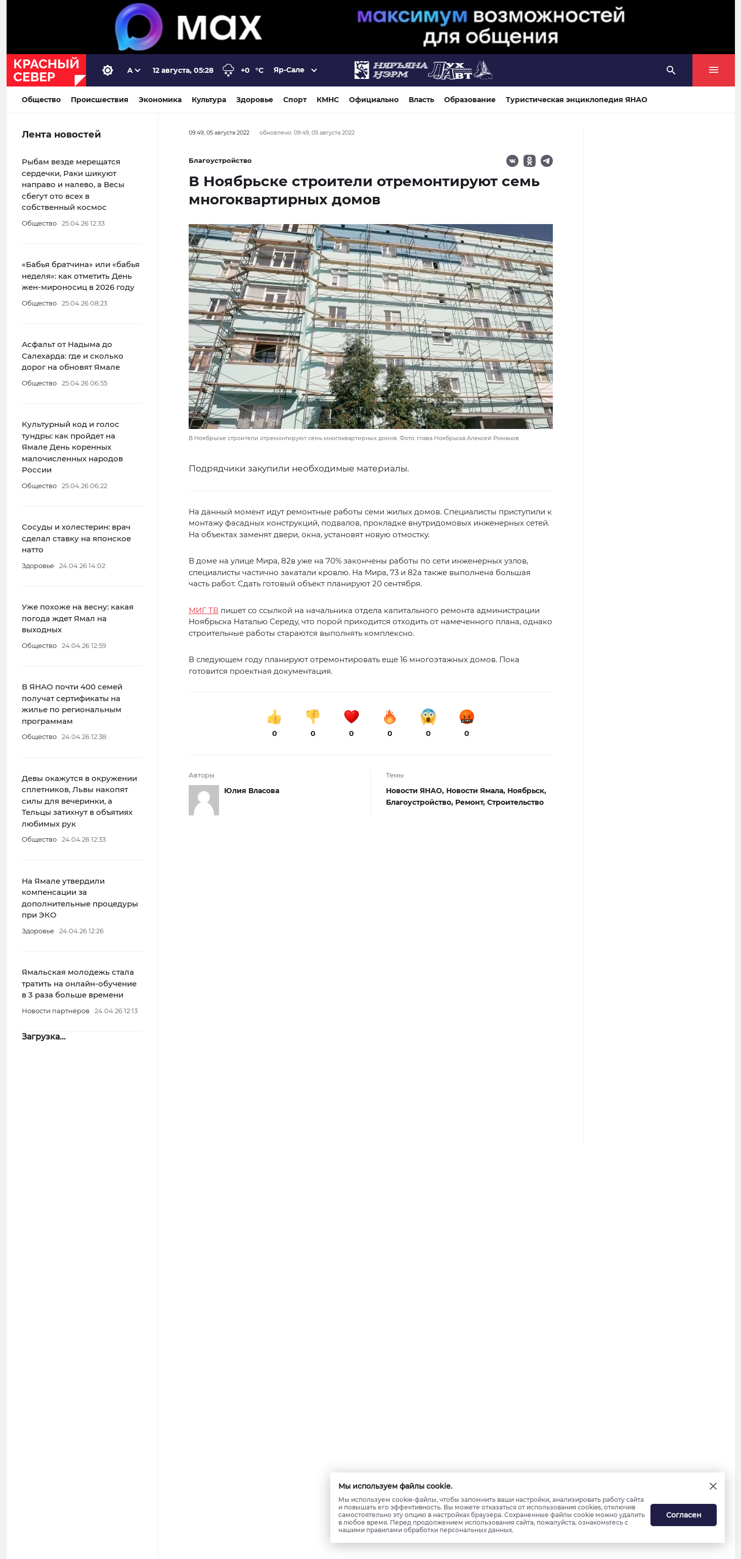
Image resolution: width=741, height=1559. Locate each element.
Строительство (515, 802)
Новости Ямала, (476, 790)
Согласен (684, 1515)
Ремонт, (471, 802)
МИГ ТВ (204, 610)
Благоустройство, (420, 802)
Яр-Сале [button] (289, 69)
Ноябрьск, (526, 790)
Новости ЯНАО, (416, 790)
